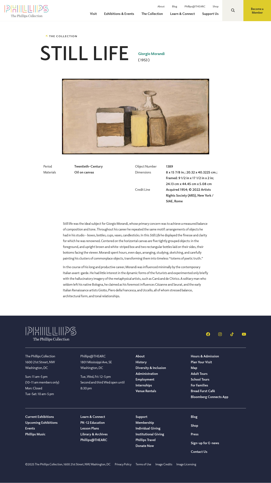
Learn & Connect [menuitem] (182, 14)
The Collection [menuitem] (152, 14)
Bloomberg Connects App (209, 397)
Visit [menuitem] (93, 14)
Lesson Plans (89, 428)
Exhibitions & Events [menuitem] (119, 14)
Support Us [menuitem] (210, 14)
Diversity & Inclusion (151, 368)
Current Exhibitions (39, 417)
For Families (199, 385)
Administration (147, 374)
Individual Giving (148, 428)
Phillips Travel (146, 440)
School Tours (200, 379)
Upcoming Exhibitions (41, 422)
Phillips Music (35, 434)
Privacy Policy (123, 464)
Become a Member (257, 10)
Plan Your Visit (201, 362)
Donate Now (145, 446)
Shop (216, 6)
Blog (174, 6)
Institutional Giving (150, 434)
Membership (145, 422)
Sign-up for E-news (205, 443)
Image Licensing (186, 464)
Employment (145, 379)
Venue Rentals (146, 391)
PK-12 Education (92, 422)
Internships (144, 385)
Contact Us (199, 452)
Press (195, 434)
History (141, 362)
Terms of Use (143, 464)
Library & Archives (94, 434)
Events (30, 428)
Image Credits (163, 464)
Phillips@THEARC (195, 6)
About (161, 6)
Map (194, 368)
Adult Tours (199, 374)
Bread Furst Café (203, 391)
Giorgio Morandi (151, 53)
